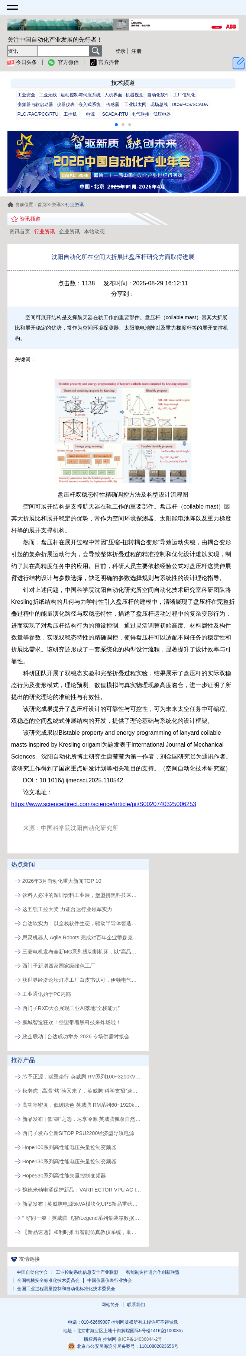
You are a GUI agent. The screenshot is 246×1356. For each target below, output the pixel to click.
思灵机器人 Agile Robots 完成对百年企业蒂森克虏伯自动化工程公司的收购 (81, 937)
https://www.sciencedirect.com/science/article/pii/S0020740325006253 (103, 804)
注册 (136, 51)
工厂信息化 (184, 94)
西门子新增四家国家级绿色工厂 (58, 966)
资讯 (56, 204)
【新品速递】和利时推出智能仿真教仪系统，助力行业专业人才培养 (81, 1232)
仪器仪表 (66, 104)
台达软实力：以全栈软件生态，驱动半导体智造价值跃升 (81, 923)
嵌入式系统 (89, 104)
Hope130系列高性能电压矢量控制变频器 (69, 1161)
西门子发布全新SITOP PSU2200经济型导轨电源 (78, 1133)
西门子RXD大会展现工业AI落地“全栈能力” (71, 1008)
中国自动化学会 (32, 1272)
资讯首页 (19, 231)
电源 (90, 114)
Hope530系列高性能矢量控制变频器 (64, 1176)
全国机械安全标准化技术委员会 (48, 1280)
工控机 (70, 114)
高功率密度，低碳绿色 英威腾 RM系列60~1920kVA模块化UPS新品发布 (81, 1105)
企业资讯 (69, 231)
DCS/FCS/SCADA (190, 104)
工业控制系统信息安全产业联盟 (87, 1272)
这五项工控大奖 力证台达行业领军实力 (67, 909)
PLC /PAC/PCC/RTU (37, 114)
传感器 (112, 104)
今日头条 (22, 62)
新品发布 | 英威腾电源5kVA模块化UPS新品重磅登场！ (81, 1204)
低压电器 (162, 114)
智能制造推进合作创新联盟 (152, 1272)
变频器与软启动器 (35, 104)
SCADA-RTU (115, 114)
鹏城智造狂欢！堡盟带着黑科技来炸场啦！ (71, 1022)
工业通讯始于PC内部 (46, 994)
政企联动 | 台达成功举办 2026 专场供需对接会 (75, 1036)
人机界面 (113, 94)
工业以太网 (135, 104)
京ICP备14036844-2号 (139, 1339)
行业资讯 (44, 231)
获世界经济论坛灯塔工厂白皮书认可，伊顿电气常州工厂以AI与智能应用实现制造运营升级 (81, 980)
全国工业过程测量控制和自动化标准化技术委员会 (66, 1288)
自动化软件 (158, 94)
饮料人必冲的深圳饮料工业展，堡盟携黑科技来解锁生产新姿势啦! (81, 895)
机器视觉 (134, 94)
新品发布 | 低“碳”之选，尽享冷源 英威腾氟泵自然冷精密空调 (81, 1119)
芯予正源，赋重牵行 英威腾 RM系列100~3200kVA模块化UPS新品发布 (81, 1077)
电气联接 (140, 114)
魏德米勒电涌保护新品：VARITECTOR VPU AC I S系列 (81, 1190)
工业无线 (48, 94)
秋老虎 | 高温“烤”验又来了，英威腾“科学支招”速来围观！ (81, 1091)
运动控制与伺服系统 (81, 94)
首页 (42, 204)
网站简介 (110, 1304)
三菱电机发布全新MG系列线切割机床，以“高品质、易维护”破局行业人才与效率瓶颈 (81, 952)
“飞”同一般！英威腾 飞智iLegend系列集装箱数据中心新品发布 (81, 1218)
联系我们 (136, 1304)
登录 (120, 51)
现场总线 (159, 104)
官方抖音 (104, 62)
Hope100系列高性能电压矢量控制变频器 (69, 1147)
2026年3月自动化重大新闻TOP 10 (61, 881)
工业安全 (26, 94)
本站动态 (94, 231)
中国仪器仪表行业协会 (109, 1280)
